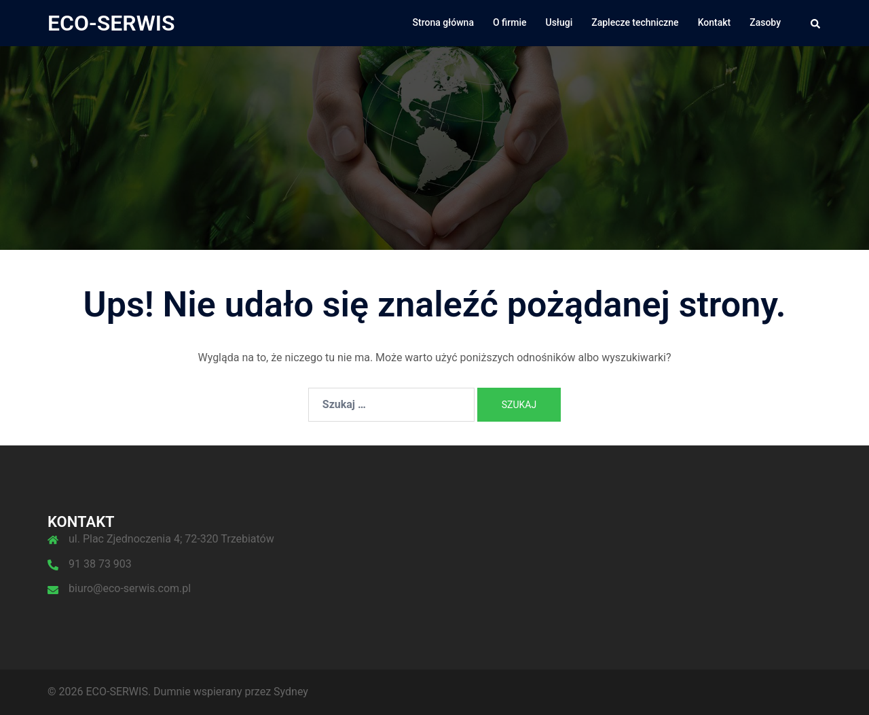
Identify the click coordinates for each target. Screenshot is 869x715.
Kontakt (714, 22)
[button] (816, 23)
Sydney (291, 691)
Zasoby (765, 22)
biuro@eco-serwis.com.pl (130, 588)
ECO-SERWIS (111, 23)
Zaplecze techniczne (634, 22)
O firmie (510, 22)
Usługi (559, 22)
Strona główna (443, 22)
